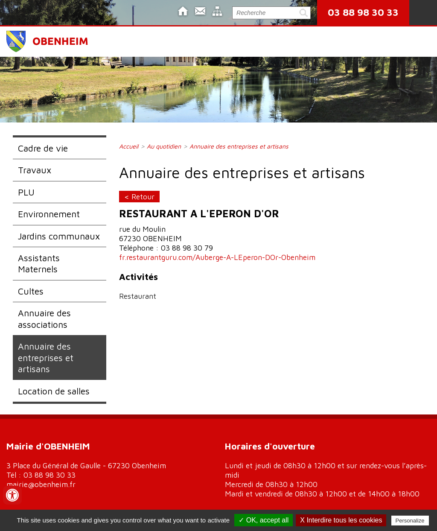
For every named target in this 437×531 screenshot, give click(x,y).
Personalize (410, 520)
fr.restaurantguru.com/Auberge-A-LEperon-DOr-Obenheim (217, 257)
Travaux (34, 170)
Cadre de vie (43, 148)
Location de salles (54, 391)
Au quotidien (164, 146)
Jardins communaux (59, 236)
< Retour (139, 196)
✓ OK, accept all (263, 520)
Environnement (49, 214)
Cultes (31, 291)
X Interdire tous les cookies (341, 520)
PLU (26, 192)
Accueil (128, 146)
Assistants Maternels (39, 263)
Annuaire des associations (44, 318)
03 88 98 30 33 (363, 12)
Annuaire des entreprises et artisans (45, 357)
